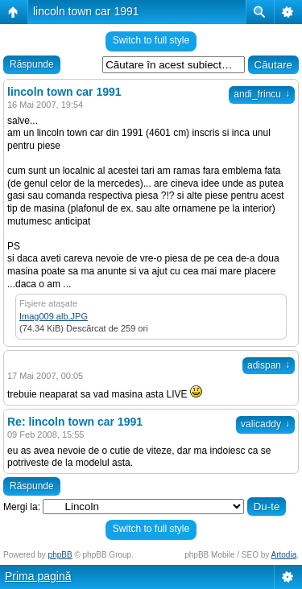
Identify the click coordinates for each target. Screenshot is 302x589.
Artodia (284, 554)
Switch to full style (151, 40)
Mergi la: (21, 507)
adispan (268, 365)
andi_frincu (262, 94)
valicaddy (265, 424)
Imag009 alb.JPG (53, 316)
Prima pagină (38, 576)
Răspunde (32, 64)
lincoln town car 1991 (86, 11)
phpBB (60, 554)
